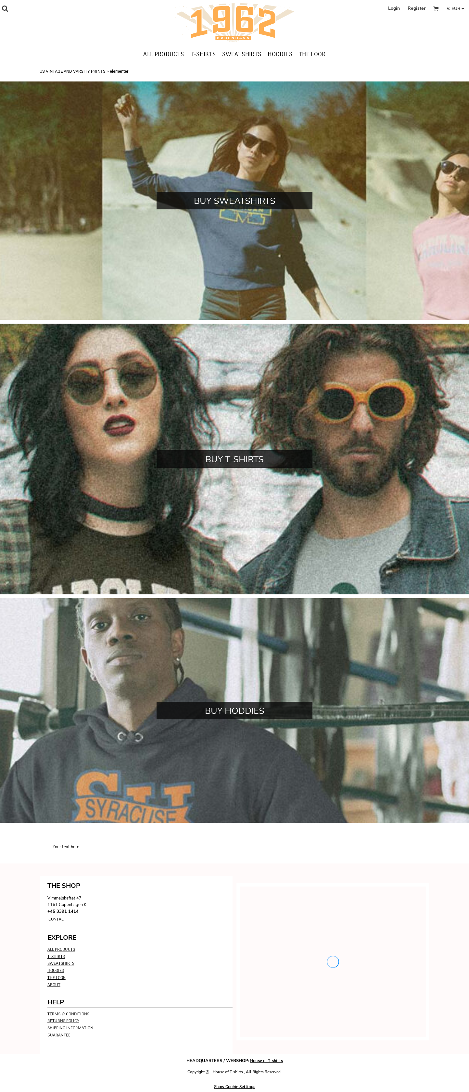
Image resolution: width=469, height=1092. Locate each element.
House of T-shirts (266, 1061)
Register (416, 8)
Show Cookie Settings (234, 1087)
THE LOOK (56, 977)
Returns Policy (63, 1021)
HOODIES (55, 970)
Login (394, 8)
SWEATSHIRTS (60, 963)
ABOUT (53, 985)
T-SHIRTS (56, 956)
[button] (5, 8)
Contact (57, 919)
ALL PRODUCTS (61, 949)
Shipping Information (70, 1028)
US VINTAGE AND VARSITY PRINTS (73, 71)
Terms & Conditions (68, 1014)
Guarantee (58, 1035)
